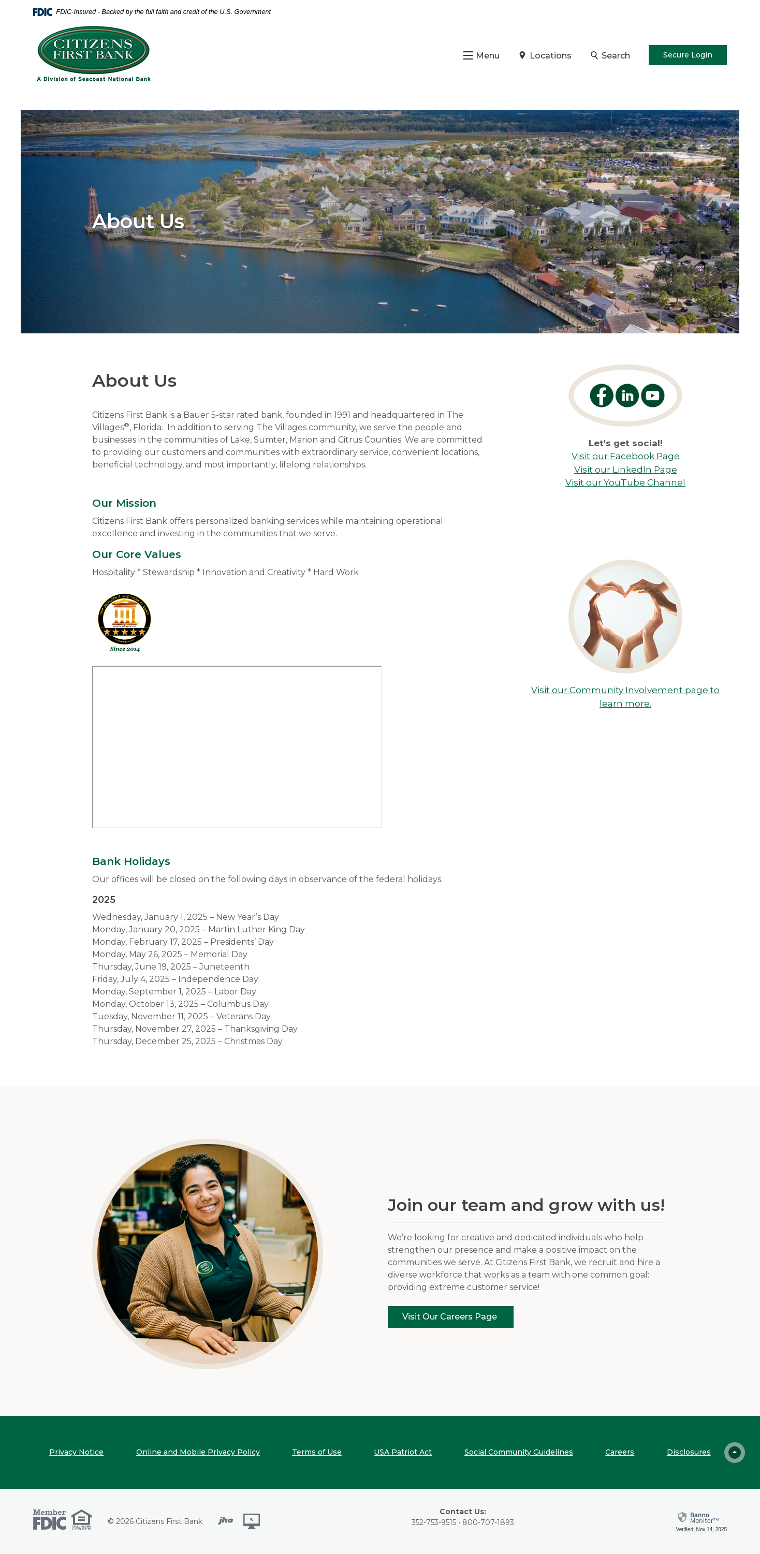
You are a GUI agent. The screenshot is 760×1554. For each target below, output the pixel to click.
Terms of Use (317, 1452)
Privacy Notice (76, 1452)
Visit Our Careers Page (450, 1317)
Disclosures (689, 1452)
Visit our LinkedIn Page (625, 469)
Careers (619, 1452)
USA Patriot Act (403, 1452)
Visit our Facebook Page (626, 456)
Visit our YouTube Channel (625, 482)
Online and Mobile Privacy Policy (198, 1452)
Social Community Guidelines (518, 1452)
